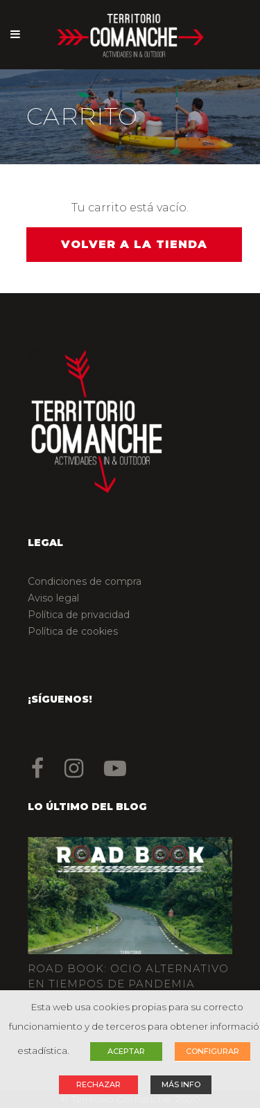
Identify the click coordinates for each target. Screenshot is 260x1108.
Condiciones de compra (84, 581)
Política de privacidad (79, 614)
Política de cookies (73, 631)
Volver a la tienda (134, 244)
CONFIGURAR (212, 1051)
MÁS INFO (181, 1084)
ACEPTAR (126, 1051)
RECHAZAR (98, 1084)
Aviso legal (53, 598)
